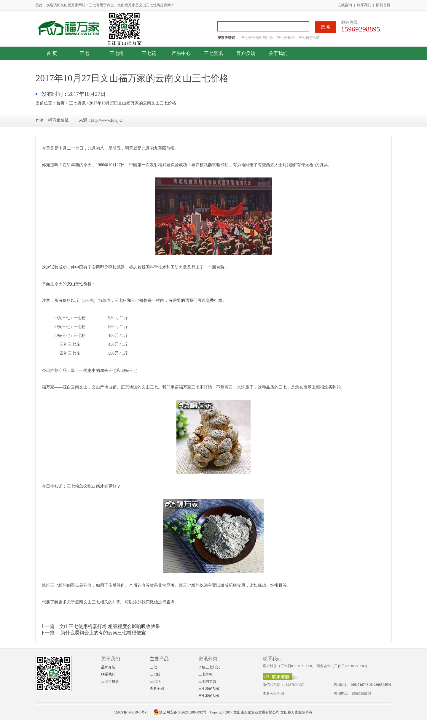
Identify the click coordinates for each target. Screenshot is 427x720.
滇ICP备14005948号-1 (131, 712)
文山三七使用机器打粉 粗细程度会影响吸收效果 (109, 626)
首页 (60, 103)
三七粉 (116, 53)
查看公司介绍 (273, 694)
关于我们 (278, 53)
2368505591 (382, 685)
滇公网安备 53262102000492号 (179, 712)
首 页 (52, 53)
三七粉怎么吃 (309, 38)
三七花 (149, 53)
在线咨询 (345, 5)
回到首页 (383, 5)
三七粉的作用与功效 (257, 38)
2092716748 (359, 685)
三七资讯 (213, 53)
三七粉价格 (286, 38)
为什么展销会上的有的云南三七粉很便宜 (102, 632)
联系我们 (364, 5)
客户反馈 (245, 53)
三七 (84, 53)
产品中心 (181, 53)
